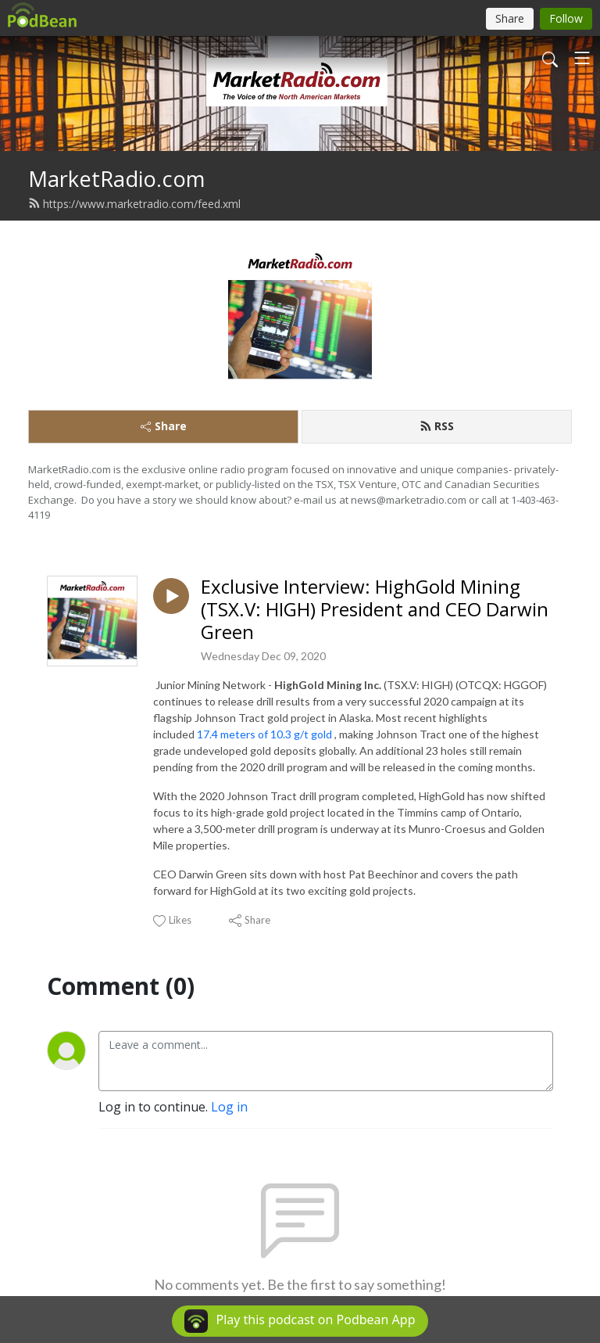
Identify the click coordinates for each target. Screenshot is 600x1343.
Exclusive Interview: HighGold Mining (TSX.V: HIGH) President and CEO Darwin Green (374, 609)
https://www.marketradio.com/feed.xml (134, 203)
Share (164, 425)
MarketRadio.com (116, 178)
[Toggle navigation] (582, 58)
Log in (229, 1106)
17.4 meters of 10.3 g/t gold (265, 734)
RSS (437, 425)
